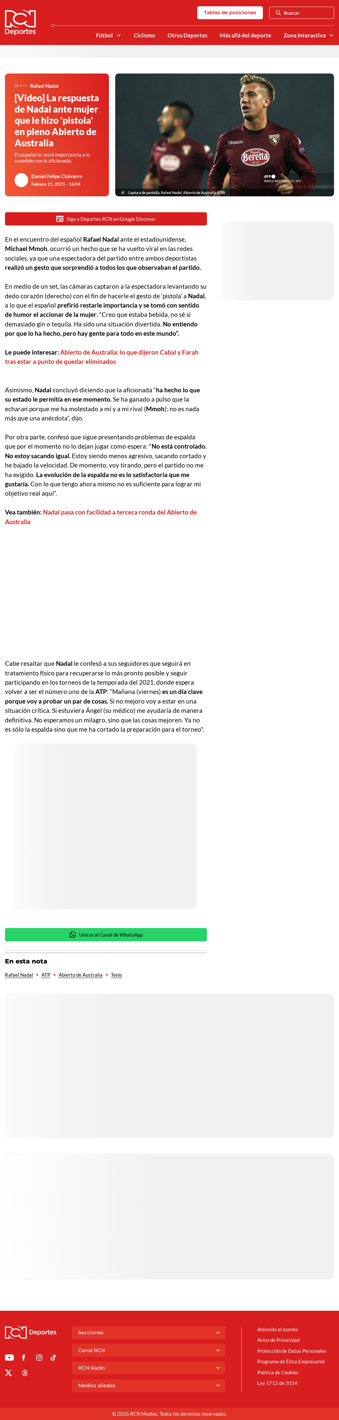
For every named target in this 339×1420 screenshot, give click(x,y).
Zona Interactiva (305, 35)
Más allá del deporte (245, 35)
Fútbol (104, 35)
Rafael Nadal (19, 975)
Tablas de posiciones (230, 12)
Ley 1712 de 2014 (277, 1383)
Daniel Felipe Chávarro (56, 176)
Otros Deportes (187, 35)
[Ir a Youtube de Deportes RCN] (9, 1359)
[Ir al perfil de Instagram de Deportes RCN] (39, 1359)
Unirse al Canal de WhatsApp (106, 934)
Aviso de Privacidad (278, 1340)
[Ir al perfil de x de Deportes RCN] (8, 1374)
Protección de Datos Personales (291, 1351)
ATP (45, 975)
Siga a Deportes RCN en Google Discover (106, 219)
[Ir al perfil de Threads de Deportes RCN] (25, 1374)
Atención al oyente (277, 1329)
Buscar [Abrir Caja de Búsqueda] (288, 13)
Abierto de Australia (81, 975)
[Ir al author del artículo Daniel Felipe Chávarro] (21, 180)
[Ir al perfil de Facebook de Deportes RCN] (23, 1359)
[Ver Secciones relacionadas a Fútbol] (118, 35)
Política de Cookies (278, 1372)
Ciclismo (144, 35)
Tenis (116, 975)
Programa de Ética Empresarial (291, 1361)
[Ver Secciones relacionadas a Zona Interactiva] (331, 35)
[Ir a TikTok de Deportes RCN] (53, 1359)
